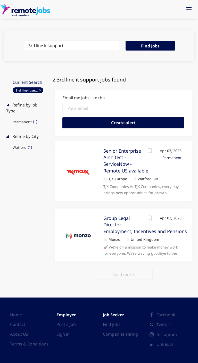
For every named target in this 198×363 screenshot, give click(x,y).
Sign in (63, 334)
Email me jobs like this (83, 98)
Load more (123, 274)
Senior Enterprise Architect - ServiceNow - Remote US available (125, 161)
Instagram (166, 334)
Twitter (163, 324)
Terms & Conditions (29, 344)
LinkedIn (164, 344)
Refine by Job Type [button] (22, 108)
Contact (17, 324)
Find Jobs (150, 46)
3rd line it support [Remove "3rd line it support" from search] (29, 90)
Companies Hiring (120, 334)
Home (16, 315)
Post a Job (66, 324)
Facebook (165, 315)
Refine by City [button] (25, 136)
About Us (19, 334)
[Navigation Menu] (189, 9)
